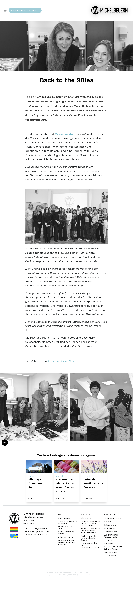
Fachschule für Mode (65, 528)
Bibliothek (109, 544)
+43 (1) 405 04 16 (40, 531)
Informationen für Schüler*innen (113, 548)
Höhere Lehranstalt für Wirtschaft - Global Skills (90, 523)
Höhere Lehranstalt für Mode (67, 522)
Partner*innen (111, 552)
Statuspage (46, 575)
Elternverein (110, 556)
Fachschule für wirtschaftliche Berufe (88, 538)
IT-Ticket (108, 540)
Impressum (109, 528)
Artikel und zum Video (62, 361)
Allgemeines (64, 518)
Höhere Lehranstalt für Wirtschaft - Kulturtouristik (90, 531)
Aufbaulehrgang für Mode (66, 533)
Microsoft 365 (110, 532)
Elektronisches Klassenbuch (111, 536)
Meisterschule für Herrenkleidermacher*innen (67, 542)
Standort (108, 522)
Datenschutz (110, 525)
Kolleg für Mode (66, 537)
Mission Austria (64, 134)
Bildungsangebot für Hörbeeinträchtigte (90, 545)
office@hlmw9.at (39, 528)
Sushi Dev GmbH (81, 572)
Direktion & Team (112, 518)
